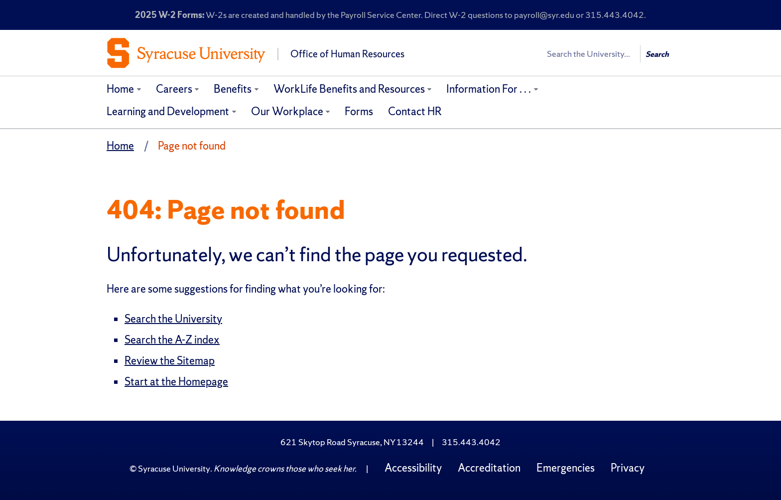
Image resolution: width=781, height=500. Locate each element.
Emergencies (565, 468)
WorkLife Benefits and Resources (349, 89)
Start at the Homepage (176, 381)
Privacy (628, 468)
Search (657, 54)
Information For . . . (488, 89)
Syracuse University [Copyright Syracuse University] (174, 468)
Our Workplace (287, 111)
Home (120, 89)
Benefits (233, 89)
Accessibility (413, 468)
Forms (359, 111)
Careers (174, 89)
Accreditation (489, 468)
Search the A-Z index (172, 340)
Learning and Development (168, 111)
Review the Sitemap (170, 360)
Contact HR (415, 111)
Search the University (173, 319)
